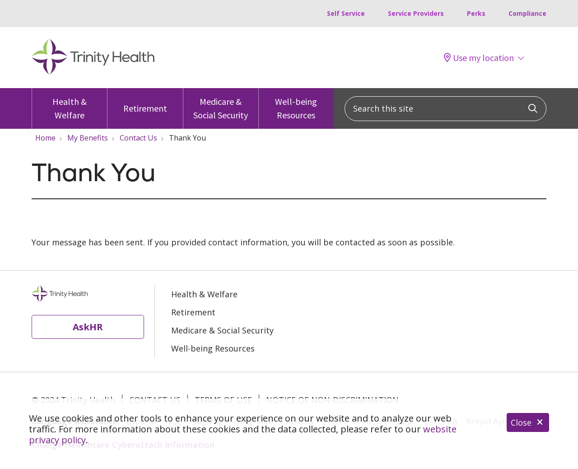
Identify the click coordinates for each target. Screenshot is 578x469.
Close (528, 422)
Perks (476, 13)
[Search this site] (445, 108)
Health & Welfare (69, 104)
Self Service (346, 13)
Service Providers (416, 13)
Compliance (527, 13)
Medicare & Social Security (220, 104)
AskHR (88, 326)
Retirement (145, 101)
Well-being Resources (296, 104)
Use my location (479, 57)
